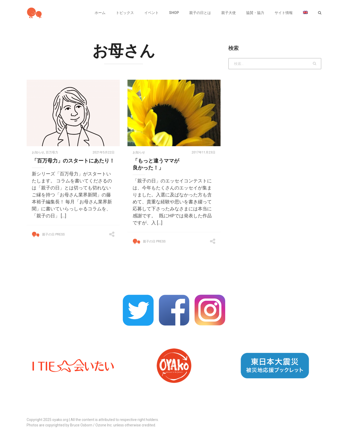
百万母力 (52, 152)
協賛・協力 (255, 13)
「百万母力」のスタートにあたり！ (73, 161)
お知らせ (38, 152)
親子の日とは (200, 13)
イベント (151, 13)
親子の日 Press (53, 234)
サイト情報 (284, 13)
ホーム (100, 13)
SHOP (174, 13)
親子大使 (228, 13)
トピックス (125, 13)
